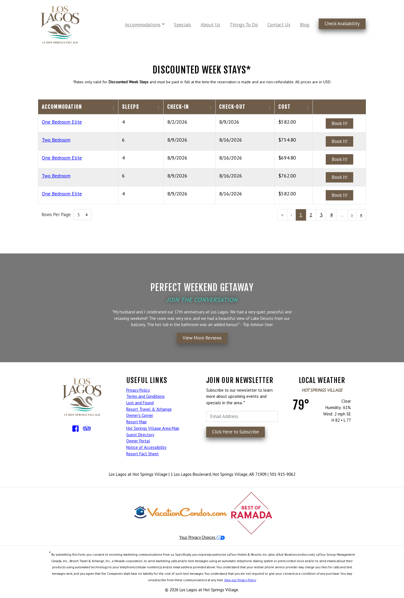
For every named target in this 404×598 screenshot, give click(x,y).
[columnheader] (339, 107)
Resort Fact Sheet (142, 453)
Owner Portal (138, 441)
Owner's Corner (139, 415)
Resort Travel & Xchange (149, 409)
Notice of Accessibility (146, 447)
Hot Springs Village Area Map (152, 428)
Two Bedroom (56, 140)
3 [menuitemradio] (321, 214)
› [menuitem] (352, 214)
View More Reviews (202, 338)
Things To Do (243, 24)
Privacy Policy (138, 390)
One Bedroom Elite (62, 122)
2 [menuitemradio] (310, 214)
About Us (210, 24)
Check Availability (342, 23)
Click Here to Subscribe (235, 432)
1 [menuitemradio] (300, 214)
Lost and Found (140, 402)
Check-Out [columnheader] (232, 107)
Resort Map (136, 421)
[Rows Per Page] (82, 214)
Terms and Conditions (145, 396)
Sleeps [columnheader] (130, 107)
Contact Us (278, 24)
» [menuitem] (361, 214)
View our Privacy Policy (240, 580)
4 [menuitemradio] (331, 214)
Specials (182, 24)
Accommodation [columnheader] (62, 107)
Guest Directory (140, 434)
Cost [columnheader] (284, 107)
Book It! (339, 123)
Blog (304, 24)
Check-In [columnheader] (178, 107)
